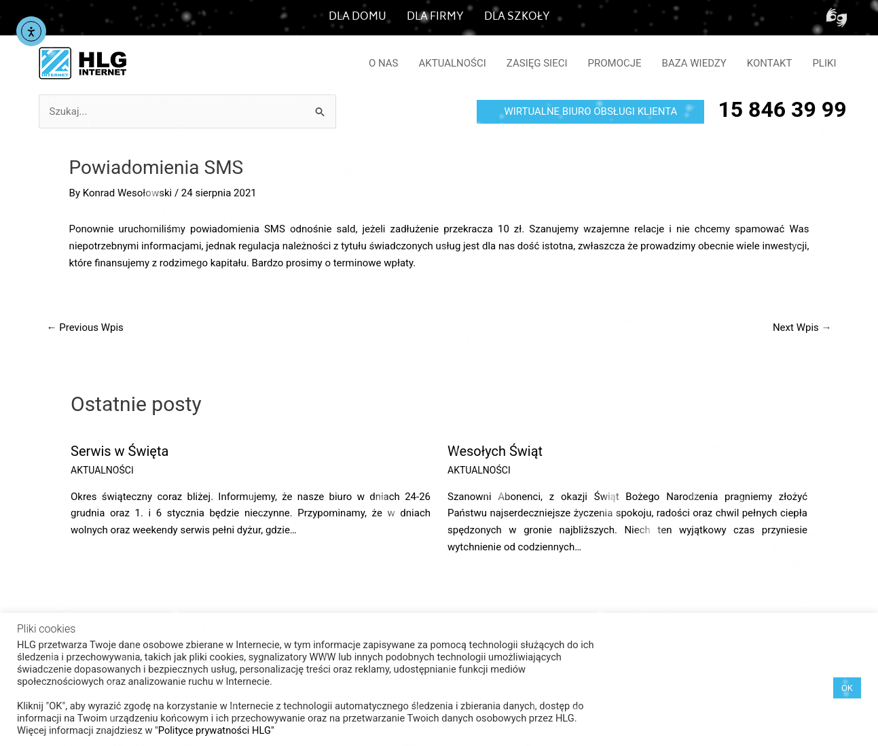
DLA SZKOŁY (517, 17)
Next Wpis (802, 327)
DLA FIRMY (435, 17)
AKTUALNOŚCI (452, 63)
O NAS (384, 63)
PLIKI (824, 63)
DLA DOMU (357, 17)
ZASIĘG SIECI (537, 63)
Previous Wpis (85, 327)
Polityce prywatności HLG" (216, 730)
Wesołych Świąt (495, 451)
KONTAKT (769, 63)
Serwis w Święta (119, 451)
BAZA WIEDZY (694, 63)
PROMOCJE (615, 63)
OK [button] (847, 688)
